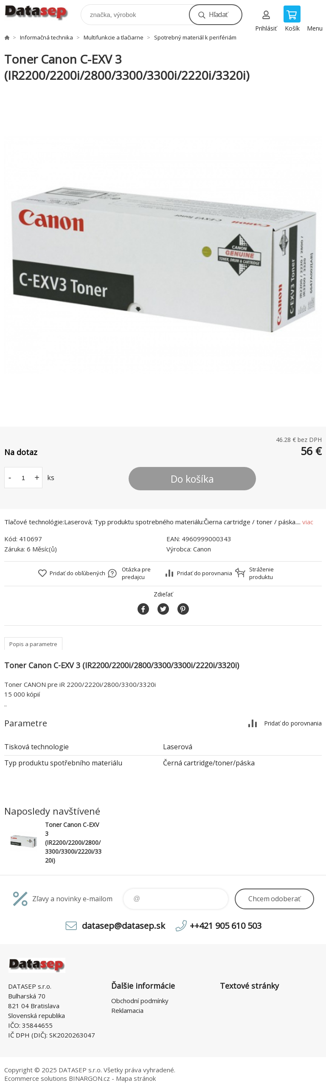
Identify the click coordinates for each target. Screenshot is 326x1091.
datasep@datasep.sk (123, 925)
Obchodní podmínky (140, 1000)
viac (307, 521)
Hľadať (218, 14)
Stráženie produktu (261, 573)
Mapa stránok (136, 1078)
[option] (163, 255)
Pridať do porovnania (204, 573)
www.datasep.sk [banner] (41, 12)
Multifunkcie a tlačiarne (113, 37)
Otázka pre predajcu (136, 573)
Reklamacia (127, 1010)
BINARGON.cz (89, 1078)
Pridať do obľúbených (77, 573)
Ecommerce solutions (35, 1078)
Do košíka (192, 479)
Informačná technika (46, 37)
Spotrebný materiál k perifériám (195, 37)
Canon (202, 549)
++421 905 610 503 (225, 925)
